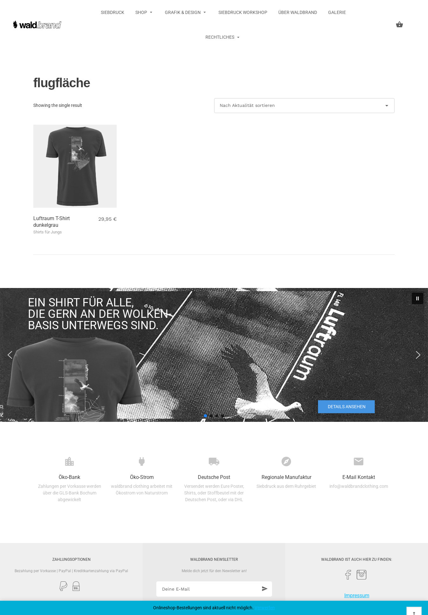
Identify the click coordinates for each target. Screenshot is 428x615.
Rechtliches (220, 37)
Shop (141, 12)
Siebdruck (112, 12)
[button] (417, 298)
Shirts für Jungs (47, 232)
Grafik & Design (183, 12)
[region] (214, 355)
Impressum (356, 595)
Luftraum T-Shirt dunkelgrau (51, 221)
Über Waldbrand (297, 12)
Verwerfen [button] (265, 607)
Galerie (337, 12)
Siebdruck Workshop (242, 12)
